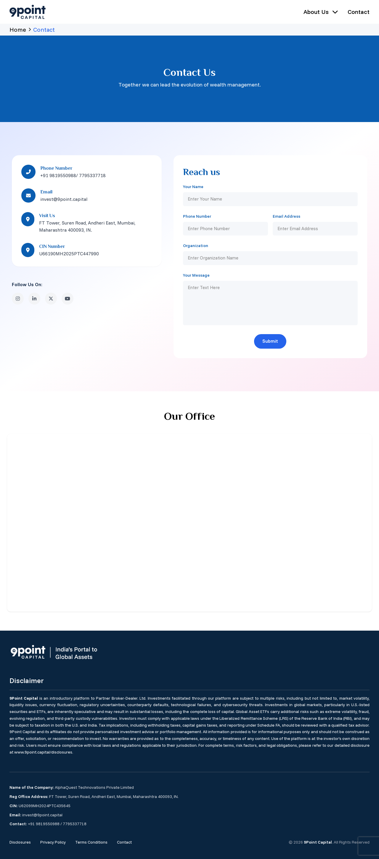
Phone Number (197, 216)
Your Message (196, 275)
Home (17, 29)
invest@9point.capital (42, 814)
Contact (359, 11)
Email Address (286, 216)
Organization (195, 245)
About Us (320, 11)
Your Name (193, 186)
